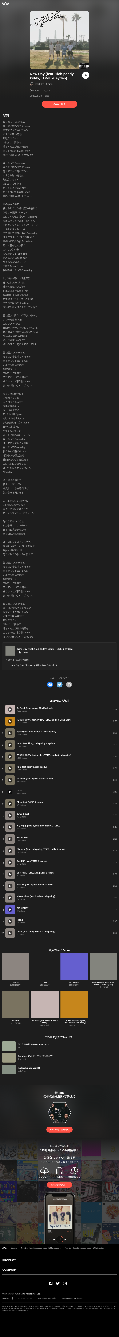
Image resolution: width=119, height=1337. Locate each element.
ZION (45, 982)
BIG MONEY (74, 982)
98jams (48, 84)
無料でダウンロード (59, 1185)
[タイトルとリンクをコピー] (69, 684)
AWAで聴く (59, 104)
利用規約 (5, 1298)
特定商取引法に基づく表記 (72, 1298)
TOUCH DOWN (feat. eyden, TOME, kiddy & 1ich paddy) (74, 1022)
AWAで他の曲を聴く (59, 1129)
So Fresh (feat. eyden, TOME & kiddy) (45, 1022)
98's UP (15, 1021)
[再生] (85, 75)
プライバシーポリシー (24, 1298)
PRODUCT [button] (9, 1260)
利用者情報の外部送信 (47, 1298)
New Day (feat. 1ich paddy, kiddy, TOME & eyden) (45, 649)
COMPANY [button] (9, 1269)
